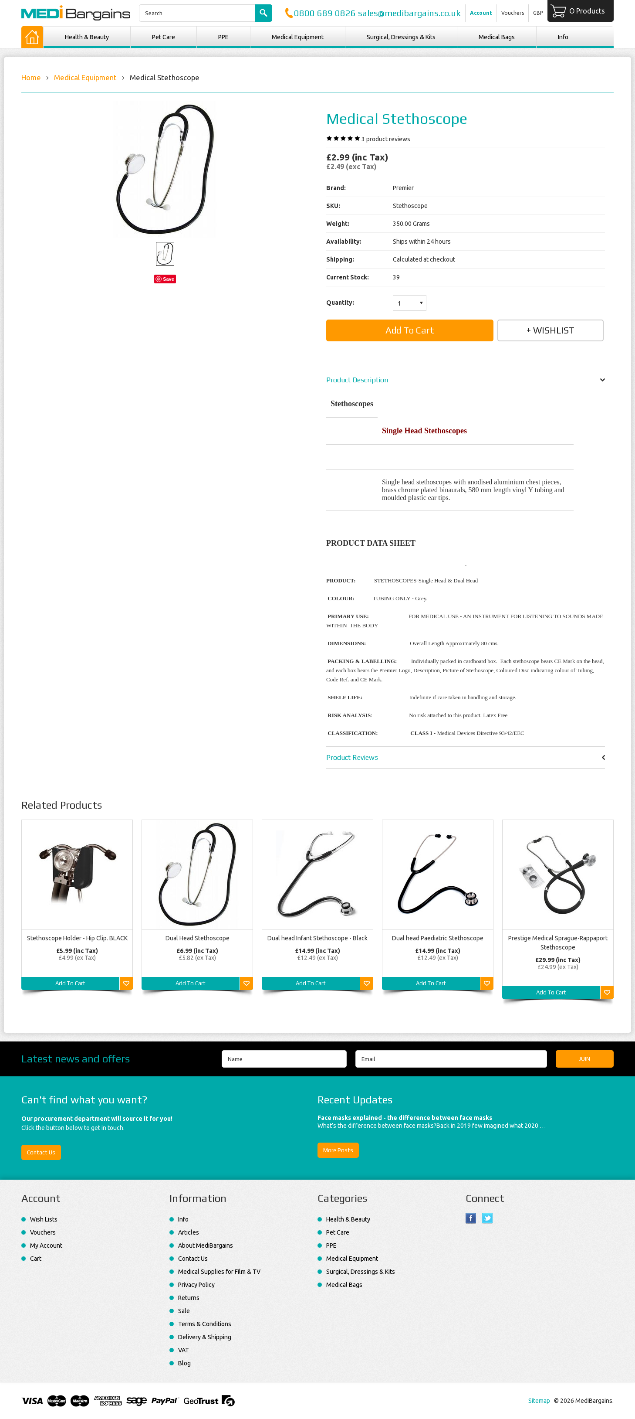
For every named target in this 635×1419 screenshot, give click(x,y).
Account (481, 13)
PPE (223, 37)
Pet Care (163, 37)
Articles (188, 1232)
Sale (184, 1310)
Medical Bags (497, 37)
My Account (46, 1245)
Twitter (487, 1218)
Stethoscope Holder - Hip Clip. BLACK (77, 938)
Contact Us (41, 1152)
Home (31, 77)
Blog (184, 1363)
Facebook (471, 1218)
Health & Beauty (87, 37)
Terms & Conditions (204, 1323)
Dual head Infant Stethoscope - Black (317, 938)
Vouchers (512, 13)
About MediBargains (205, 1245)
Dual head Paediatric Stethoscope (437, 938)
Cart (35, 1258)
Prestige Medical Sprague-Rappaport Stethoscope (558, 943)
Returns (188, 1297)
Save (168, 279)
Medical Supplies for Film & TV (219, 1271)
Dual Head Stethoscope (198, 938)
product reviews (385, 139)
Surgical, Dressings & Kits (401, 37)
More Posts (338, 1150)
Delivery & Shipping (204, 1337)
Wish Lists (43, 1219)
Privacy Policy (196, 1284)
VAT (183, 1350)
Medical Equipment (298, 37)
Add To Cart (70, 983)
